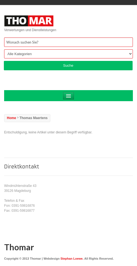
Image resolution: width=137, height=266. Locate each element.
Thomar (19, 247)
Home (11, 118)
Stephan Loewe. (72, 258)
